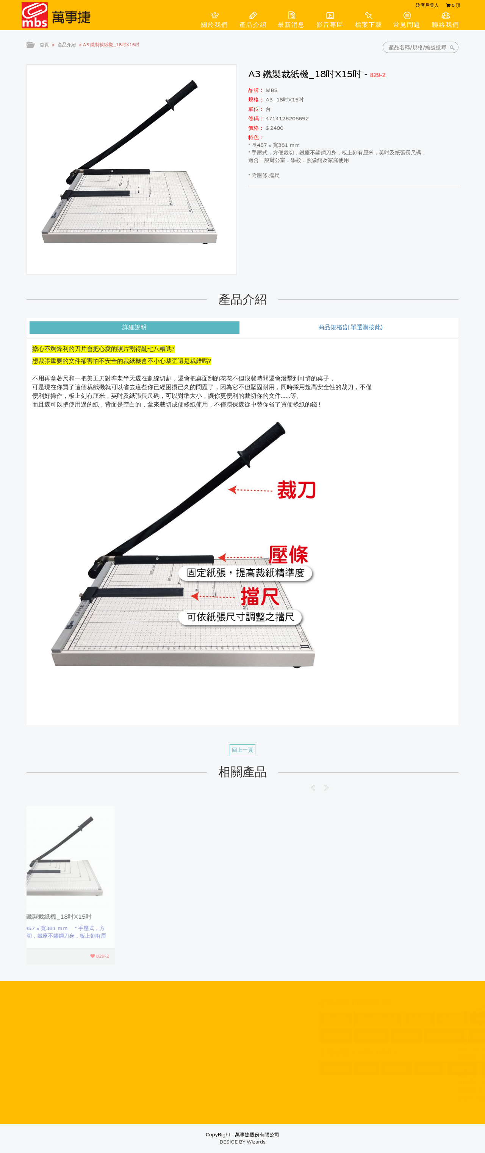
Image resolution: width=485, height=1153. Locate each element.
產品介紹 (253, 25)
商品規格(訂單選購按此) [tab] (350, 327)
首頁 (44, 44)
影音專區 (330, 25)
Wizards (256, 1142)
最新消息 (291, 25)
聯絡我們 (445, 25)
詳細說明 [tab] (134, 327)
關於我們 (214, 25)
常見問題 (407, 25)
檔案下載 (368, 25)
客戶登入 (427, 5)
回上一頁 (242, 750)
